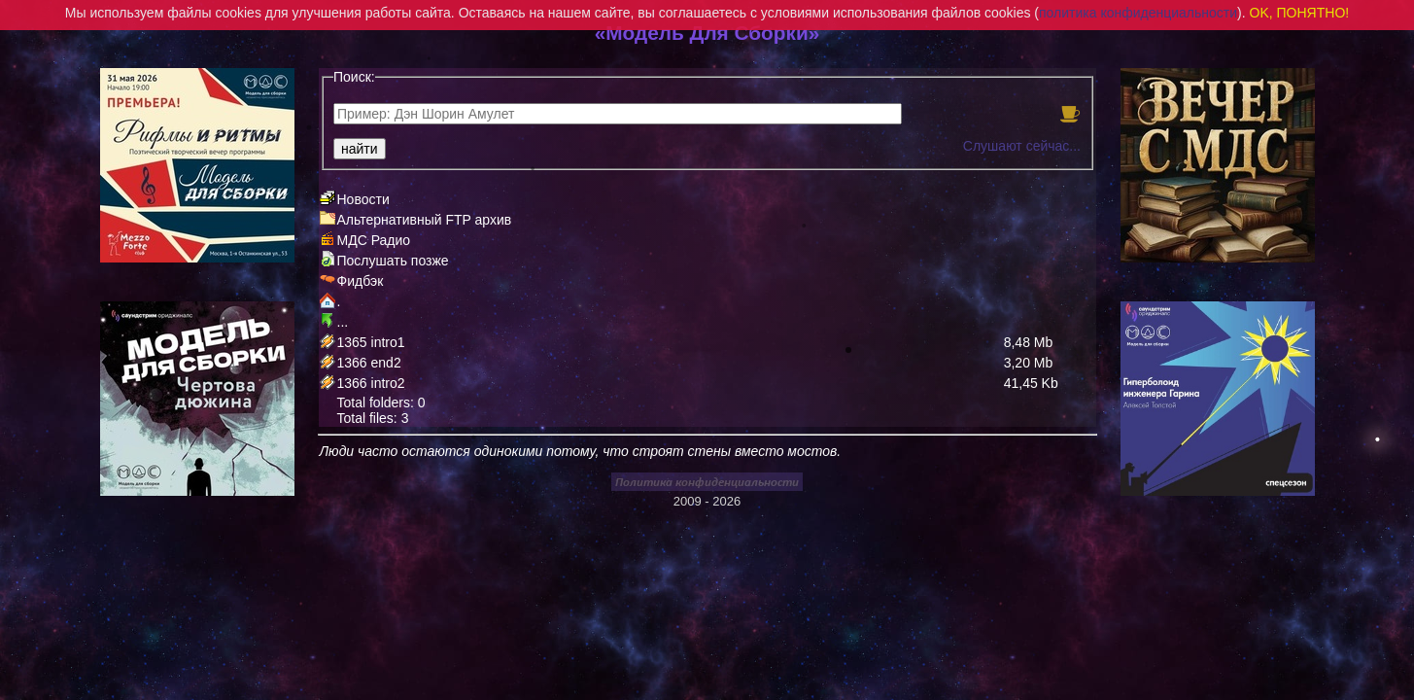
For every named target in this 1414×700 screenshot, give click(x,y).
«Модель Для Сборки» (707, 32)
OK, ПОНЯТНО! (1300, 12)
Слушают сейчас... (1022, 146)
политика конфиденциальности (1138, 12)
